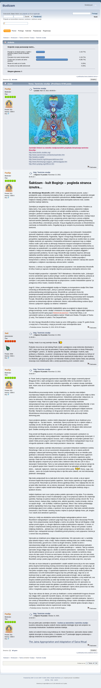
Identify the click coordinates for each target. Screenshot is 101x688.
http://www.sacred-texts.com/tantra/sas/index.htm (47, 155)
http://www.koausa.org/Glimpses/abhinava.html (46, 159)
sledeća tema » (93, 76)
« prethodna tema (82, 76)
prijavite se (25, 14)
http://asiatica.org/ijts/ (36, 157)
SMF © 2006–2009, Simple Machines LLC (51, 677)
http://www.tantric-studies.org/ (39, 152)
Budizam (9, 5)
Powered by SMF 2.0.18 (31, 677)
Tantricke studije (39, 88)
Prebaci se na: (81, 663)
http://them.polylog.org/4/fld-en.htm (41, 164)
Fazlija (32, 37)
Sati (6, 333)
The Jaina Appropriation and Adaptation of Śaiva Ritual (58, 641)
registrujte (36, 14)
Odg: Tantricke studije (41, 172)
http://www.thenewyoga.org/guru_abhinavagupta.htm (48, 162)
